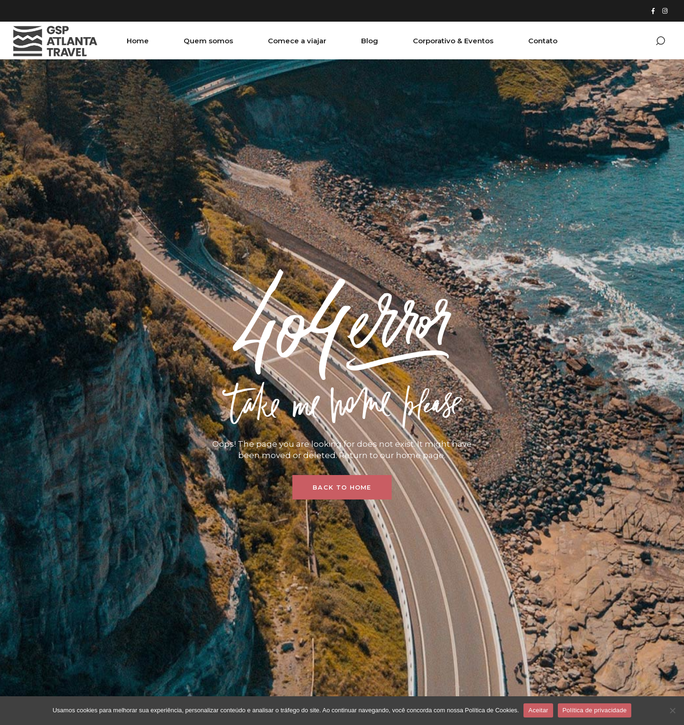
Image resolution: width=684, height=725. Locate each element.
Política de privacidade (595, 710)
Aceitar (538, 710)
